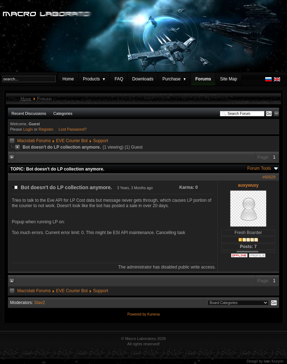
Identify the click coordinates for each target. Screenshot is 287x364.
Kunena (153, 314)
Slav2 (39, 302)
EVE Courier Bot (72, 140)
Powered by (137, 314)
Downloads (142, 78)
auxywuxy (248, 185)
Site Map (228, 78)
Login (28, 129)
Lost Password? (72, 129)
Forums (203, 78)
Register (46, 129)
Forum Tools (259, 168)
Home (68, 78)
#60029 (269, 177)
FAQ (118, 78)
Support (100, 140)
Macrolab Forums (34, 140)
